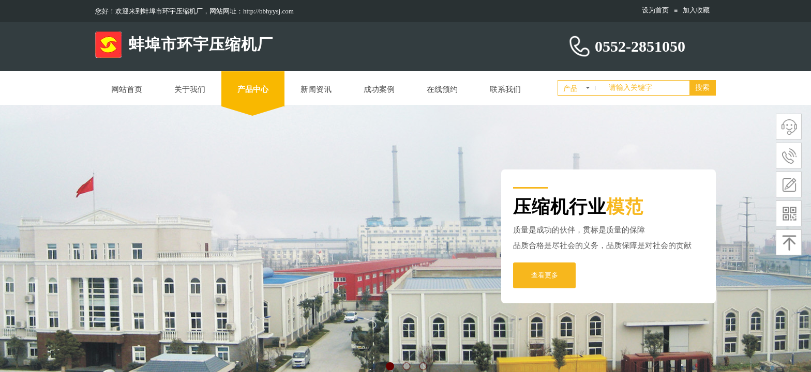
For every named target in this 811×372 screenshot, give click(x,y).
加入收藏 (696, 10)
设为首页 (655, 10)
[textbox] (647, 88)
